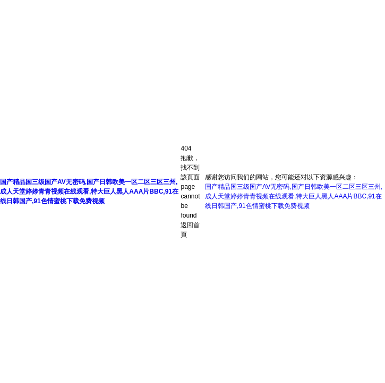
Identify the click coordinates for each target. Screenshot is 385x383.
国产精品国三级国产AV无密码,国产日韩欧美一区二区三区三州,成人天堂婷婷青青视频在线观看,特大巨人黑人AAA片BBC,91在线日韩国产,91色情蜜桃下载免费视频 (89, 191)
